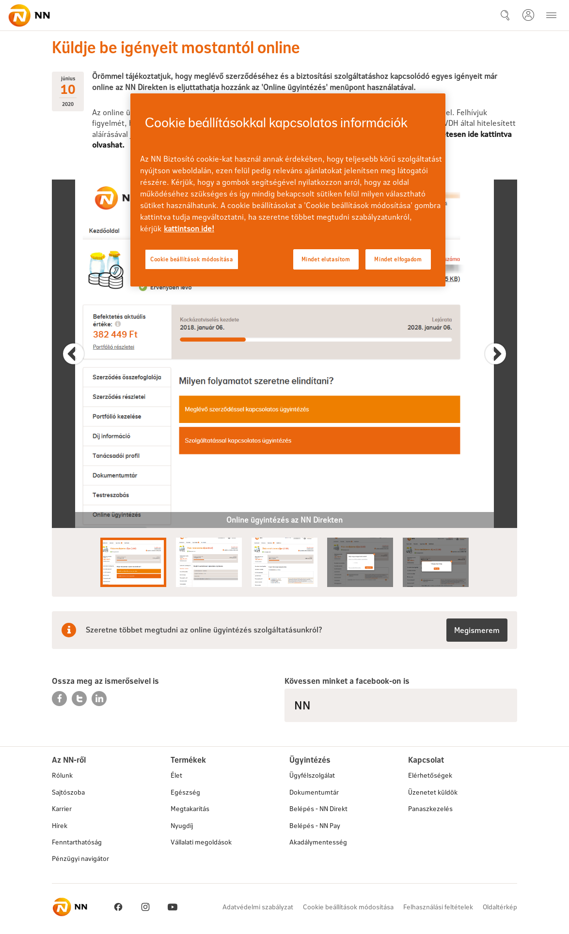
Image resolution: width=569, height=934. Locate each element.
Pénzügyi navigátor (80, 858)
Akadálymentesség (318, 841)
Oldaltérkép (500, 906)
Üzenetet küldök (433, 792)
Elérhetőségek (430, 775)
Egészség (185, 792)
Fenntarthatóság (77, 841)
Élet (176, 775)
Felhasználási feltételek (438, 906)
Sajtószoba (68, 792)
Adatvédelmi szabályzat (257, 906)
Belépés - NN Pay (314, 825)
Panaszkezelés (430, 808)
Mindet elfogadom (398, 259)
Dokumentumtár (314, 792)
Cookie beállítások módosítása (348, 906)
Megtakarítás (190, 808)
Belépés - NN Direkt (318, 808)
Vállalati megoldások (201, 841)
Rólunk (62, 775)
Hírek (59, 825)
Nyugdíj (182, 825)
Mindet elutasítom (325, 259)
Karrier (62, 808)
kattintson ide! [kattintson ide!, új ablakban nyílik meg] (189, 228)
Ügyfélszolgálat (312, 775)
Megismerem (477, 630)
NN (302, 705)
